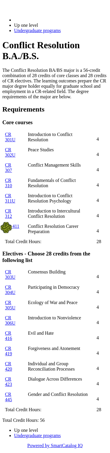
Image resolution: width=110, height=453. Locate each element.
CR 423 (8, 381)
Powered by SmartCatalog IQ (55, 445)
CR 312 (8, 213)
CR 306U (10, 320)
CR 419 (8, 351)
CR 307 (8, 167)
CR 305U (10, 305)
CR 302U (10, 152)
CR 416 (8, 336)
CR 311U (10, 198)
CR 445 (8, 397)
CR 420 (8, 366)
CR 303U (10, 274)
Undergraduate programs (37, 30)
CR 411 (12, 226)
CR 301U (10, 137)
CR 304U (10, 290)
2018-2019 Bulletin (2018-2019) (44, 19)
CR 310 (8, 183)
